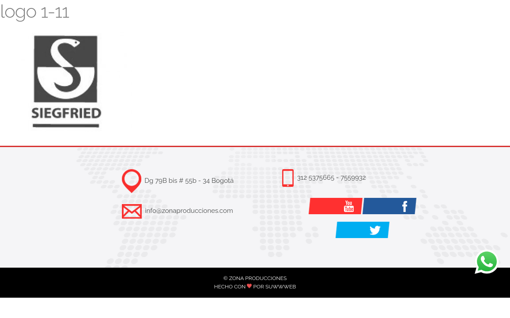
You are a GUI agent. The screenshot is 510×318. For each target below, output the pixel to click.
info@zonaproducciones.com (189, 211)
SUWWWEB (280, 287)
